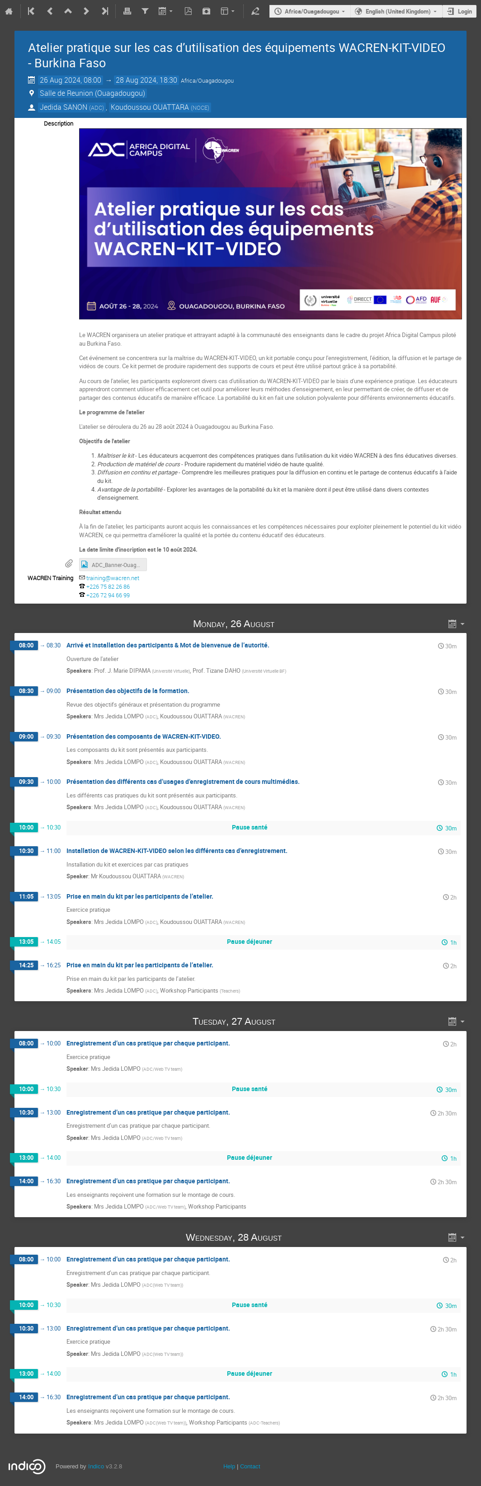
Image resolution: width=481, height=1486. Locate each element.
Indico (96, 1466)
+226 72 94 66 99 (108, 595)
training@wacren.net (112, 578)
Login (465, 11)
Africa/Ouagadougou (312, 11)
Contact (250, 1466)
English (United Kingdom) (398, 11)
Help (229, 1466)
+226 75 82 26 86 (108, 586)
